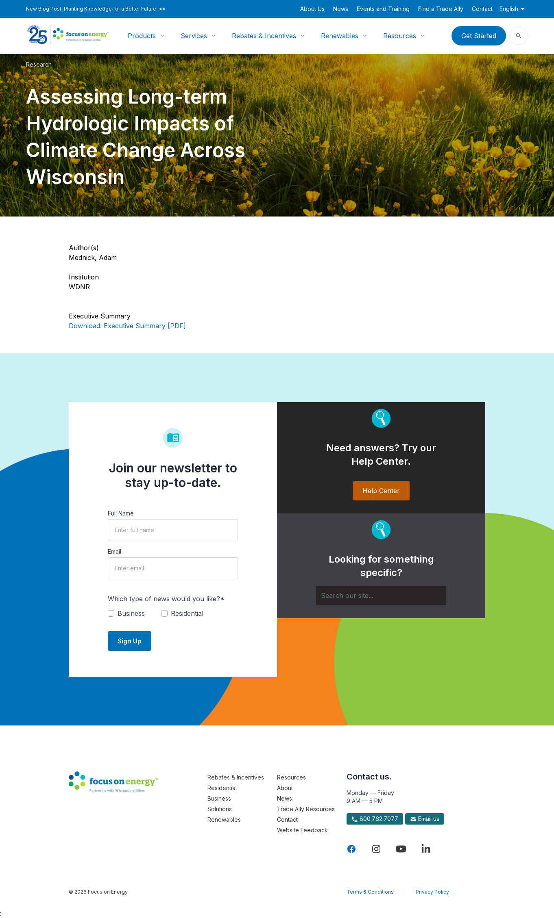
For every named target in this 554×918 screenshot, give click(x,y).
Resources (399, 36)
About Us (312, 8)
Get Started (478, 36)
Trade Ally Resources (306, 808)
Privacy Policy (432, 892)
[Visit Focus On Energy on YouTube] (401, 849)
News (340, 8)
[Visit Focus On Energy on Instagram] (376, 849)
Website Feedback (302, 830)
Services (194, 36)
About (285, 787)
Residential (222, 787)
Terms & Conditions (370, 892)
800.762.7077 (374, 819)
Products (142, 36)
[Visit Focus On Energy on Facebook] (351, 849)
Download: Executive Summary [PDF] (127, 326)
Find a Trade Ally (440, 8)
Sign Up (130, 641)
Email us (424, 819)
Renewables (339, 36)
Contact (482, 8)
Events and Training (383, 8)
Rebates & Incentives (264, 36)
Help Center (381, 491)
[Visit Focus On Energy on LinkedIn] (426, 849)
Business (219, 798)
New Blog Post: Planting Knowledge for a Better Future (96, 8)
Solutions (219, 808)
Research (39, 64)
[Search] (381, 595)
